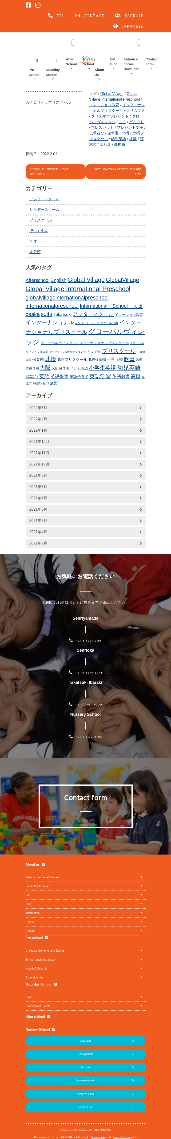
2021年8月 (38, 487)
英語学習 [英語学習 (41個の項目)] (100, 376)
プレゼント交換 (130, 128)
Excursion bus (34, 977)
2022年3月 (38, 408)
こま (122, 122)
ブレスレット (102, 128)
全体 (33, 241)
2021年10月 (39, 464)
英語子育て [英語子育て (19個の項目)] (79, 376)
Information (33, 913)
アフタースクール (44, 199)
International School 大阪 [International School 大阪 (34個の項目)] (111, 306)
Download (85, 1040)
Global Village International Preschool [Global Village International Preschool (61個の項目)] (78, 288)
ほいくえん (38, 231)
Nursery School (89, 61)
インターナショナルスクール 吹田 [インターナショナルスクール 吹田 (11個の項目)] (96, 323)
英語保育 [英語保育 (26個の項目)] (59, 376)
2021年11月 (39, 453)
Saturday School (53, 72)
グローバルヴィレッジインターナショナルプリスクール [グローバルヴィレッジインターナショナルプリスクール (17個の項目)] (85, 343)
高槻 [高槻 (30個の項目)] (135, 376)
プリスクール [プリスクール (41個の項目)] (119, 351)
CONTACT (89, 16)
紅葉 (133, 139)
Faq (28, 895)
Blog (28, 904)
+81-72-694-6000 (85, 704)
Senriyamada (85, 1053)
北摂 (125, 133)
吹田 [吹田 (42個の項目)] (129, 359)
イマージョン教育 (104, 105)
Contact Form (151, 61)
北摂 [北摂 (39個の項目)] (50, 359)
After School (71, 61)
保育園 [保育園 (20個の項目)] (38, 359)
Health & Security (37, 968)
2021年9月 (38, 475)
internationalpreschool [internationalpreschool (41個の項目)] (52, 306)
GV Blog (113, 61)
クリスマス (135, 111)
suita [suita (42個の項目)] (46, 314)
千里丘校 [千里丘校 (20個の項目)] (115, 359)
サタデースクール (44, 210)
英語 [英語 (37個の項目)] (44, 376)
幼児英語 (118, 139)
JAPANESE (128, 27)
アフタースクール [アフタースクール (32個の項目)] (93, 314)
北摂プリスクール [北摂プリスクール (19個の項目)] (72, 359)
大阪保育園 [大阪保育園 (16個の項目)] (60, 368)
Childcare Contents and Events (45, 950)
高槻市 (119, 144)
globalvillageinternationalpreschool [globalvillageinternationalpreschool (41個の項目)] (67, 298)
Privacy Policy (98, 1137)
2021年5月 (38, 521)
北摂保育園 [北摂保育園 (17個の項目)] (97, 360)
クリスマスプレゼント (110, 116)
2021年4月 (38, 532)
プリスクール (59, 102)
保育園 (113, 133)
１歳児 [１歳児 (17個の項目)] (52, 383)
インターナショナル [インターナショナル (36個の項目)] (50, 322)
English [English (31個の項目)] (59, 280)
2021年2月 (38, 543)
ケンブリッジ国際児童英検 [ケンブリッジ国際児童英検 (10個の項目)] (64, 352)
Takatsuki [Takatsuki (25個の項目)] (62, 314)
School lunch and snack (41, 959)
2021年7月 (38, 498)
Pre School (34, 72)
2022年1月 (38, 430)
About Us (99, 72)
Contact (30, 931)
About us (33, 864)
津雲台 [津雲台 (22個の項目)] (32, 376)
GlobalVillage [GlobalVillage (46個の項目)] (122, 280)
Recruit (30, 922)
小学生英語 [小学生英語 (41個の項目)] (102, 368)
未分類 (35, 252)
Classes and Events (38, 1006)
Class (29, 997)
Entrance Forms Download (131, 64)
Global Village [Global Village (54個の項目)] (86, 279)
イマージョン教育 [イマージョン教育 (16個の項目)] (129, 315)
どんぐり (136, 122)
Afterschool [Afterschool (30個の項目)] (38, 280)
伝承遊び (96, 133)
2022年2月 (38, 419)
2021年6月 (38, 509)
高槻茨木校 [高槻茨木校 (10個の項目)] (39, 383)
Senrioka (85, 1067)
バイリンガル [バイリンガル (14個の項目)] (91, 352)
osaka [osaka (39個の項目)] (33, 314)
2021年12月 (39, 442)
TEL (56, 16)
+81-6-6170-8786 (85, 737)
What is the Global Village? (43, 877)
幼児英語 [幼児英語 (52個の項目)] (129, 367)
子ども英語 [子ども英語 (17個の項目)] (79, 368)
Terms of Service (121, 1137)
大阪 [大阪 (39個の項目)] (45, 368)
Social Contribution (37, 886)
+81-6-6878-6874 (85, 672)
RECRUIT (129, 16)
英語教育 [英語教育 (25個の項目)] (121, 376)
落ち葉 (105, 144)
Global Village (111, 94)
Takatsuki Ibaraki (85, 1080)
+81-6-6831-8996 (85, 640)
